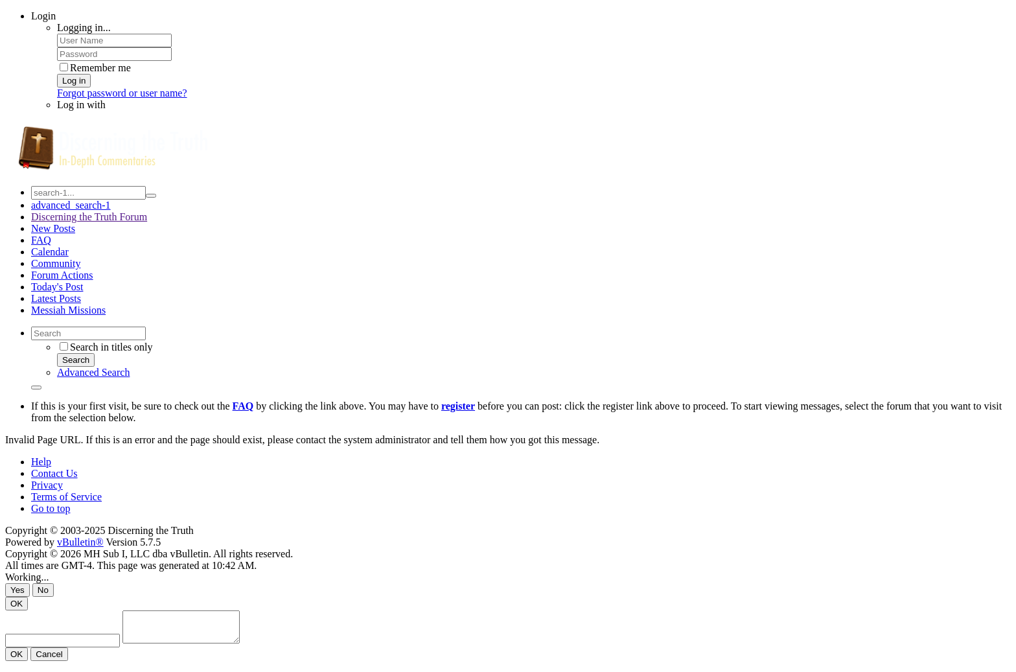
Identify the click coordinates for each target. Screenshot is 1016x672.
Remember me (95, 67)
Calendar (50, 251)
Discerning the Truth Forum (89, 216)
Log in (74, 81)
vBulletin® (80, 542)
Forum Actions (62, 275)
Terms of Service (66, 496)
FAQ (41, 240)
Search (75, 360)
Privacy (47, 485)
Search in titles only (106, 347)
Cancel (49, 660)
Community (55, 263)
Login (43, 15)
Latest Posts (56, 298)
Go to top (50, 508)
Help (41, 461)
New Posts (53, 228)
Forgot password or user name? (122, 92)
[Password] (114, 54)
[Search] (88, 333)
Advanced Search (93, 372)
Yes (17, 590)
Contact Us (54, 473)
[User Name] (114, 40)
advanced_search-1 (71, 205)
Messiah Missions (68, 310)
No (43, 590)
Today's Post (57, 286)
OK (16, 603)
